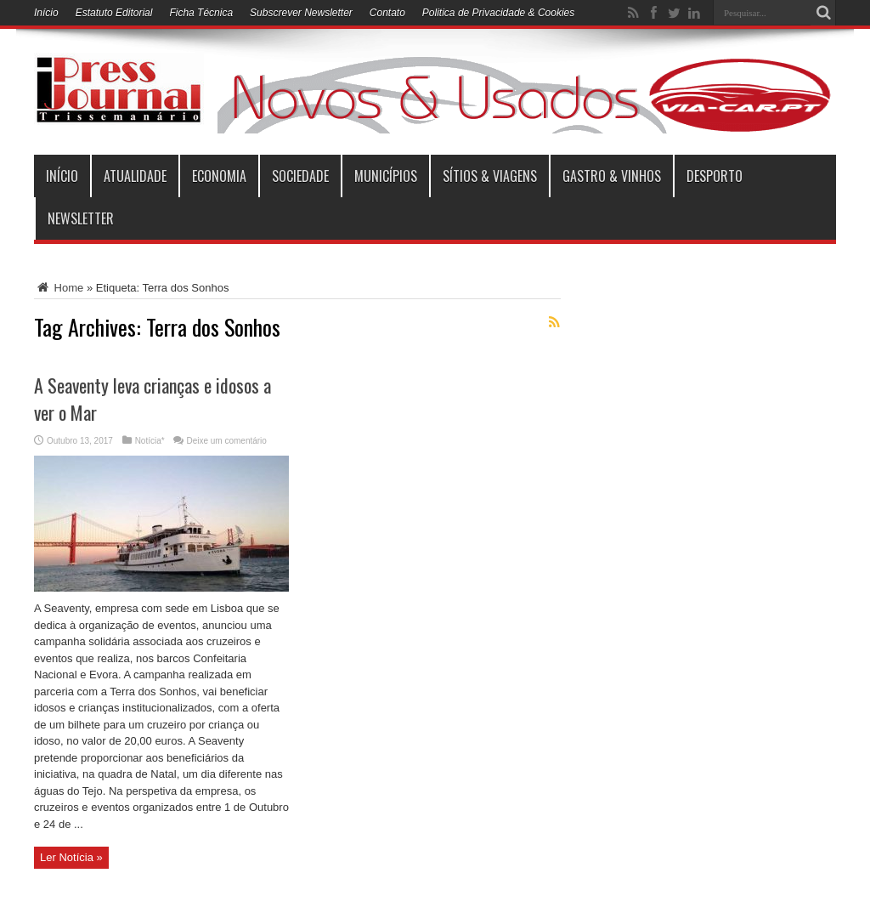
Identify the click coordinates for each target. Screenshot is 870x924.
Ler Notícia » (71, 857)
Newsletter (81, 218)
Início (46, 13)
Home (58, 287)
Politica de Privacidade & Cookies (498, 13)
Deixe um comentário (226, 440)
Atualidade (135, 176)
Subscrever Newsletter (301, 13)
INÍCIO (62, 176)
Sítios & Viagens (490, 176)
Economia (219, 176)
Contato (387, 13)
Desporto (714, 176)
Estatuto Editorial (114, 13)
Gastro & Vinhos (611, 176)
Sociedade (300, 176)
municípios (385, 176)
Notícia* (150, 440)
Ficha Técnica (201, 13)
